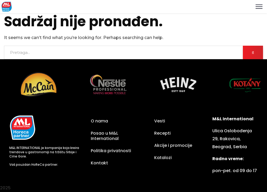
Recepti (162, 133)
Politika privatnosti (111, 151)
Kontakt (99, 163)
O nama (99, 121)
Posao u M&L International (105, 136)
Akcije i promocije (173, 145)
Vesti (159, 121)
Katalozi (163, 158)
